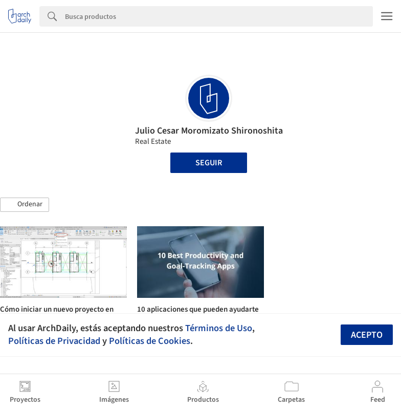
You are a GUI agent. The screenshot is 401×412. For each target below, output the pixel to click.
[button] (24, 205)
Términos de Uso (218, 328)
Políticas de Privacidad (54, 341)
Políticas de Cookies (149, 341)
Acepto (367, 335)
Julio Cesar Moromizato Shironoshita (209, 130)
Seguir (208, 162)
